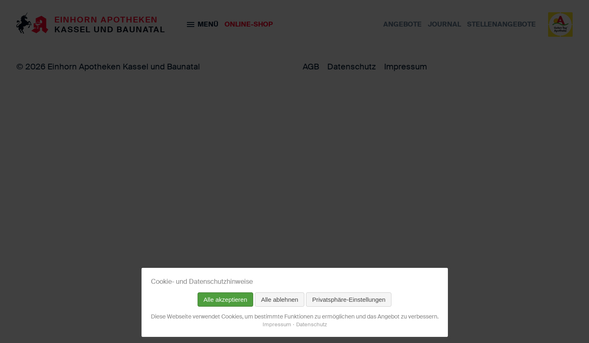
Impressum (277, 324)
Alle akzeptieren (225, 299)
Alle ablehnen (279, 299)
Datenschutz (311, 324)
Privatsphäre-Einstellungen (348, 299)
